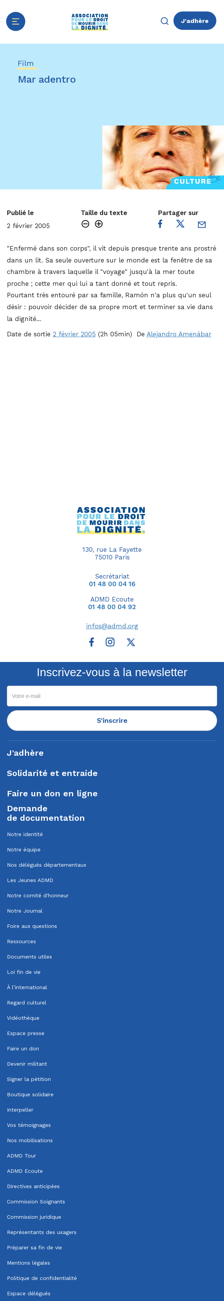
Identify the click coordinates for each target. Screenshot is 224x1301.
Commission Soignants (36, 1201)
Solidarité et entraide (52, 773)
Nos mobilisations (30, 1140)
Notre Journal (25, 911)
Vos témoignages (29, 1125)
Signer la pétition (29, 1079)
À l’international (27, 987)
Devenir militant (27, 1064)
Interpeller (20, 1110)
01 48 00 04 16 (112, 584)
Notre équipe (24, 849)
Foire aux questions (32, 926)
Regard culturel (26, 1002)
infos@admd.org (112, 626)
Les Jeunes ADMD (30, 880)
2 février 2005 (74, 334)
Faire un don (23, 1048)
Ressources (21, 941)
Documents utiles (29, 957)
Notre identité (25, 834)
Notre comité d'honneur (38, 895)
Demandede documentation (46, 813)
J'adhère (195, 20)
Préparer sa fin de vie (34, 1247)
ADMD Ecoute (25, 1171)
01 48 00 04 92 (112, 607)
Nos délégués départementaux (46, 865)
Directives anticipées (33, 1186)
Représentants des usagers (42, 1232)
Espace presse (25, 1033)
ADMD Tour (21, 1156)
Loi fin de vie (24, 972)
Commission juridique (34, 1217)
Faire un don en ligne (52, 793)
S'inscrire (112, 720)
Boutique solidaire (30, 1094)
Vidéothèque (23, 1018)
